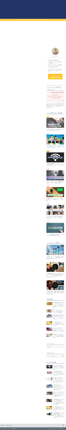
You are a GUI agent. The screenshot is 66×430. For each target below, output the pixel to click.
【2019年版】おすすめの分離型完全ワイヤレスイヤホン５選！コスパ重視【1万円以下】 (54, 217)
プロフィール (56, 23)
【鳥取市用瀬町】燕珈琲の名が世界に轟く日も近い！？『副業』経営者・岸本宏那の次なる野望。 (55, 292)
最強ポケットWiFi (41, 23)
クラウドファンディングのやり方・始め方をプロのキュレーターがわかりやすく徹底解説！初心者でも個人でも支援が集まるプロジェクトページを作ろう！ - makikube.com (55, 105)
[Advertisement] (55, 34)
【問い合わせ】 (52, 70)
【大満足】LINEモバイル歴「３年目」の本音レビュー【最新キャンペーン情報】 (54, 199)
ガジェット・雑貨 (25, 23)
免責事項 (14, 428)
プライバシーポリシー (7, 428)
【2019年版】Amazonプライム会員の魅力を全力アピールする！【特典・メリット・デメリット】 (55, 147)
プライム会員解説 (10, 23)
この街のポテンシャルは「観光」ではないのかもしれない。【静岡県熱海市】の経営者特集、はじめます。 (55, 257)
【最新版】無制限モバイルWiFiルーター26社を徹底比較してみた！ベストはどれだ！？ (55, 165)
